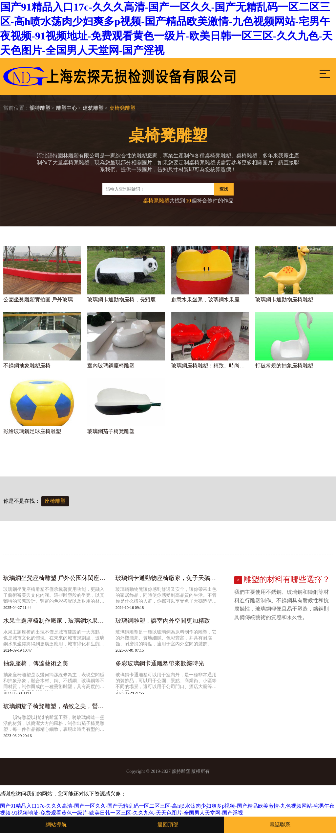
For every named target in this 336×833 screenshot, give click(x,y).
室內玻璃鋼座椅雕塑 (111, 365)
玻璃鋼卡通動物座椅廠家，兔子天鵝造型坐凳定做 (168, 578)
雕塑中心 (66, 108)
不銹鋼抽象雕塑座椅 (27, 365)
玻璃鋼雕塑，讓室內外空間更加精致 (163, 620)
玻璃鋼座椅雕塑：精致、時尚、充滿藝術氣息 (210, 365)
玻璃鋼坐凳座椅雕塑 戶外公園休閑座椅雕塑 (56, 578)
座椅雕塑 (55, 501)
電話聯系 (279, 824)
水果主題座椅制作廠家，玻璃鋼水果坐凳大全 (56, 620)
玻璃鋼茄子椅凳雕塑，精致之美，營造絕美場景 (56, 706)
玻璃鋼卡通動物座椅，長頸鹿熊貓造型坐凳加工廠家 (126, 299)
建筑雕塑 (93, 108)
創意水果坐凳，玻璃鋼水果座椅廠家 (210, 299)
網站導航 (56, 824)
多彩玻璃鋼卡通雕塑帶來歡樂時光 (160, 663)
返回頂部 (168, 824)
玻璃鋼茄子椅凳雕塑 (111, 431)
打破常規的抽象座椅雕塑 (284, 365)
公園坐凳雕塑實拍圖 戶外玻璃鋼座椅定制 (42, 299)
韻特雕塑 (40, 108)
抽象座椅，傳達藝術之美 (35, 663)
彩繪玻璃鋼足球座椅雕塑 (32, 431)
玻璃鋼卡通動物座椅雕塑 (284, 299)
